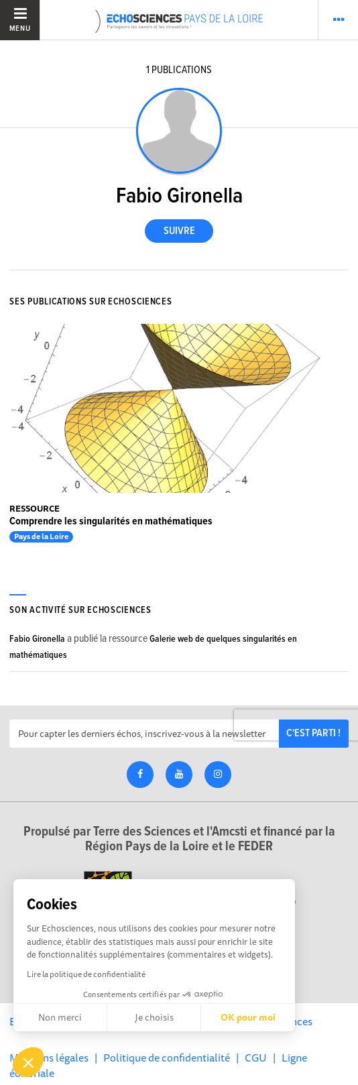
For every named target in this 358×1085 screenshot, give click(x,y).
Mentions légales (48, 1057)
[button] (28, 1062)
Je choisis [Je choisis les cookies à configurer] (154, 1017)
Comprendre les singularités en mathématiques (111, 521)
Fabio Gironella (37, 639)
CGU (256, 1057)
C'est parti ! (313, 733)
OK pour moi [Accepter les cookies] (248, 1017)
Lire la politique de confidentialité (86, 974)
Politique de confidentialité (166, 1057)
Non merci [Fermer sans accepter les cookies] (60, 1017)
